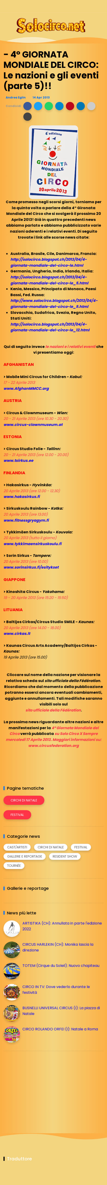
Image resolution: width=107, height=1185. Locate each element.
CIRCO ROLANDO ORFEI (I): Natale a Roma (60, 1029)
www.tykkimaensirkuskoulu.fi (32, 543)
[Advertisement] (38, 1087)
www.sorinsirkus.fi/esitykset (30, 567)
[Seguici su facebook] (68, 6)
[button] (27, 106)
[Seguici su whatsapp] (92, 6)
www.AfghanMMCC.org (26, 388)
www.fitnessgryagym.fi (26, 520)
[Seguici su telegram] (84, 6)
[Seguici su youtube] (101, 6)
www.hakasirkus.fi (21, 496)
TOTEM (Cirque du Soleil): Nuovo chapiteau (60, 965)
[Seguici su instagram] (76, 6)
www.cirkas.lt (16, 633)
